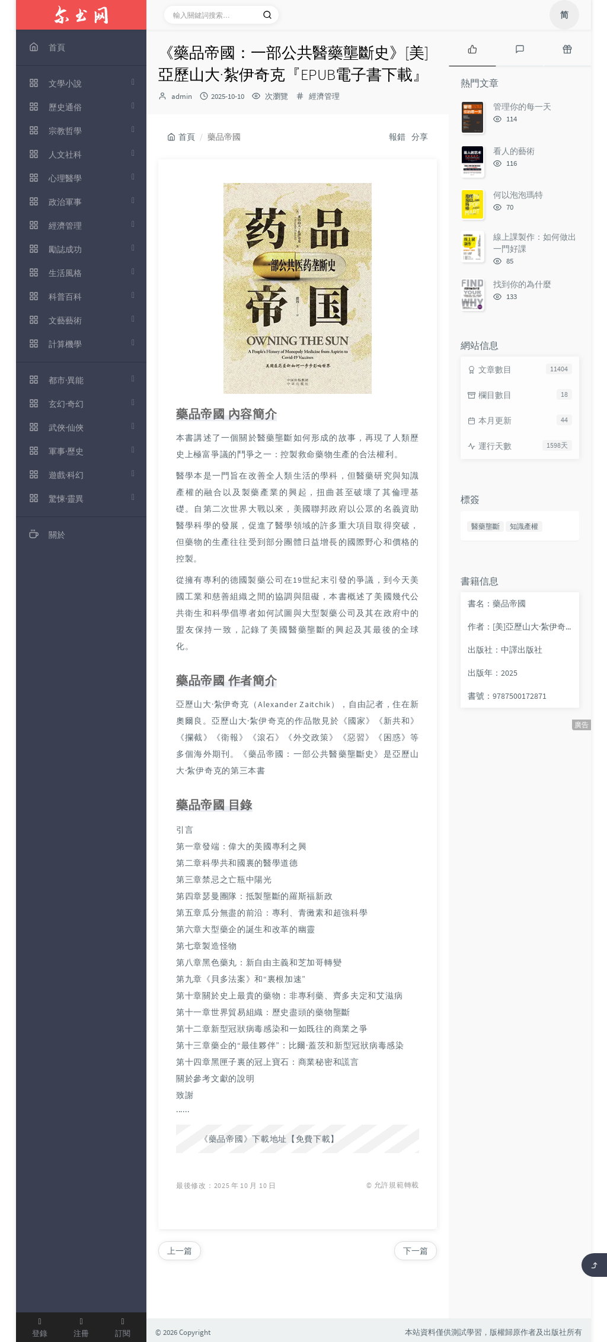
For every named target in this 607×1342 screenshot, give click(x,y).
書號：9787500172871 (507, 696)
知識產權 (524, 526)
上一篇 (179, 1250)
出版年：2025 (492, 672)
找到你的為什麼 (522, 284)
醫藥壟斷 (485, 526)
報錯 (397, 136)
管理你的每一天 (522, 106)
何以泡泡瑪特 (518, 195)
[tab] (472, 48)
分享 (419, 136)
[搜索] (267, 15)
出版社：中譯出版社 (505, 649)
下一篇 (415, 1250)
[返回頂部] (594, 1265)
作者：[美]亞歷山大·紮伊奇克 (520, 626)
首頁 (181, 136)
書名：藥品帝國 (497, 603)
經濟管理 (324, 96)
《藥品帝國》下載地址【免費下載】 (269, 1139)
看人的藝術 (514, 151)
